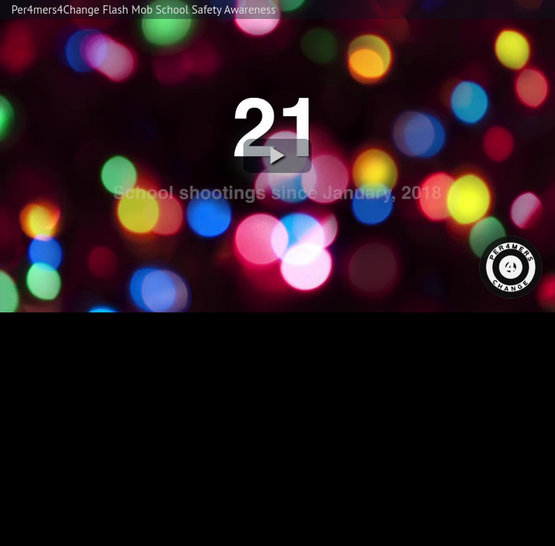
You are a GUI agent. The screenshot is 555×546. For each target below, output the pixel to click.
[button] (277, 156)
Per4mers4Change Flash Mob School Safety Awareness (143, 9)
